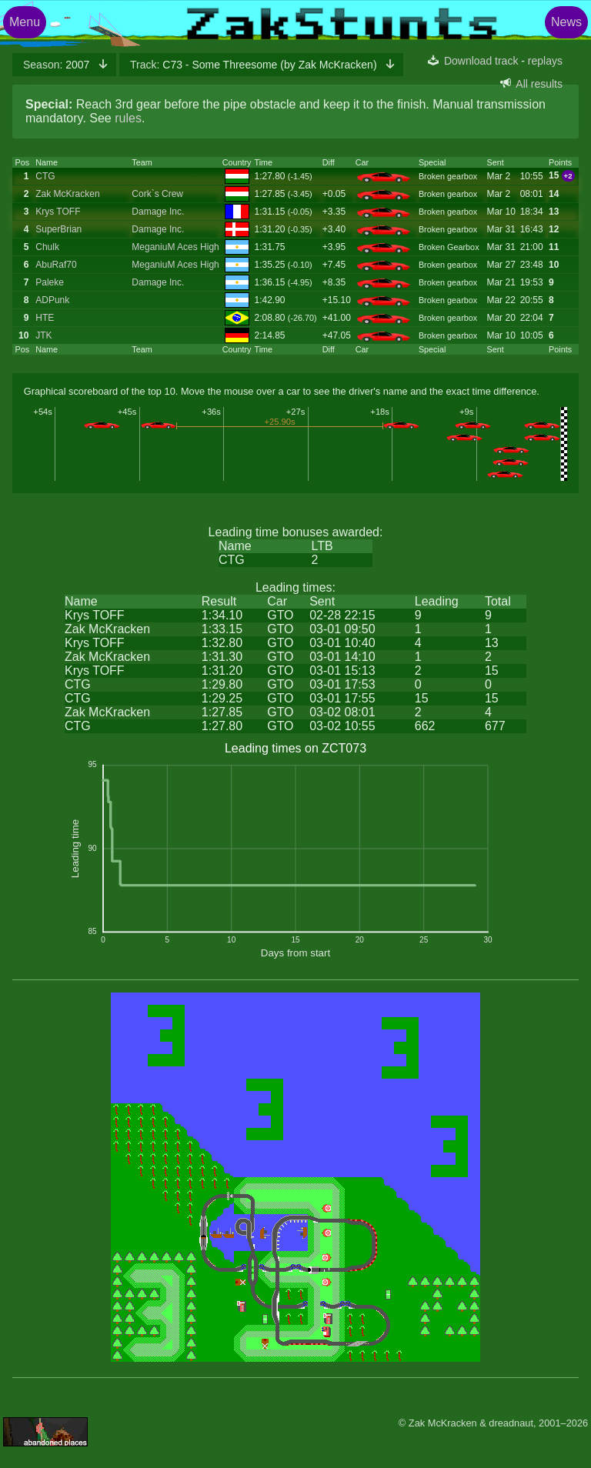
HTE (44, 317)
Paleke (49, 282)
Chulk (47, 247)
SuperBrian (58, 229)
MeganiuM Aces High (175, 247)
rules (128, 118)
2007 (57, 64)
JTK (43, 335)
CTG (45, 176)
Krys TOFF (57, 211)
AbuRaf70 (55, 264)
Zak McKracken (67, 194)
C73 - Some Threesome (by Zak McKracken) (254, 64)
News (566, 21)
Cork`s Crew (157, 194)
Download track (481, 61)
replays (545, 61)
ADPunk (52, 300)
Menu (24, 21)
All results (539, 84)
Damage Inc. (158, 211)
